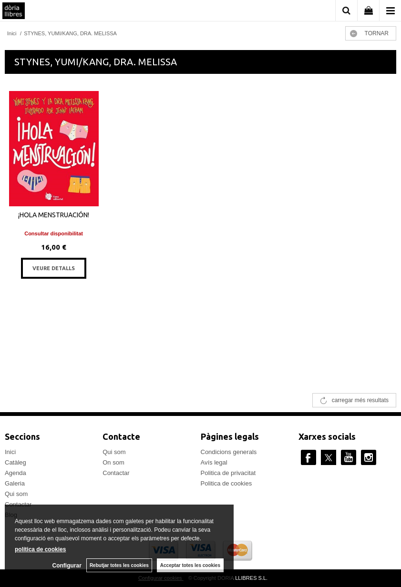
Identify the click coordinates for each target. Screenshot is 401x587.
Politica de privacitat (228, 472)
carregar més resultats (360, 400)
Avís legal (214, 462)
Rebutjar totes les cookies (119, 565)
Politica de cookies (226, 483)
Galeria (15, 483)
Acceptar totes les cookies (190, 565)
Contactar (116, 472)
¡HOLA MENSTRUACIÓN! (53, 215)
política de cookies (40, 549)
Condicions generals (229, 451)
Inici (10, 451)
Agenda (15, 472)
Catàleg (15, 462)
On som (113, 462)
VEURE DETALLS (53, 268)
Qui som (16, 493)
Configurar (67, 565)
